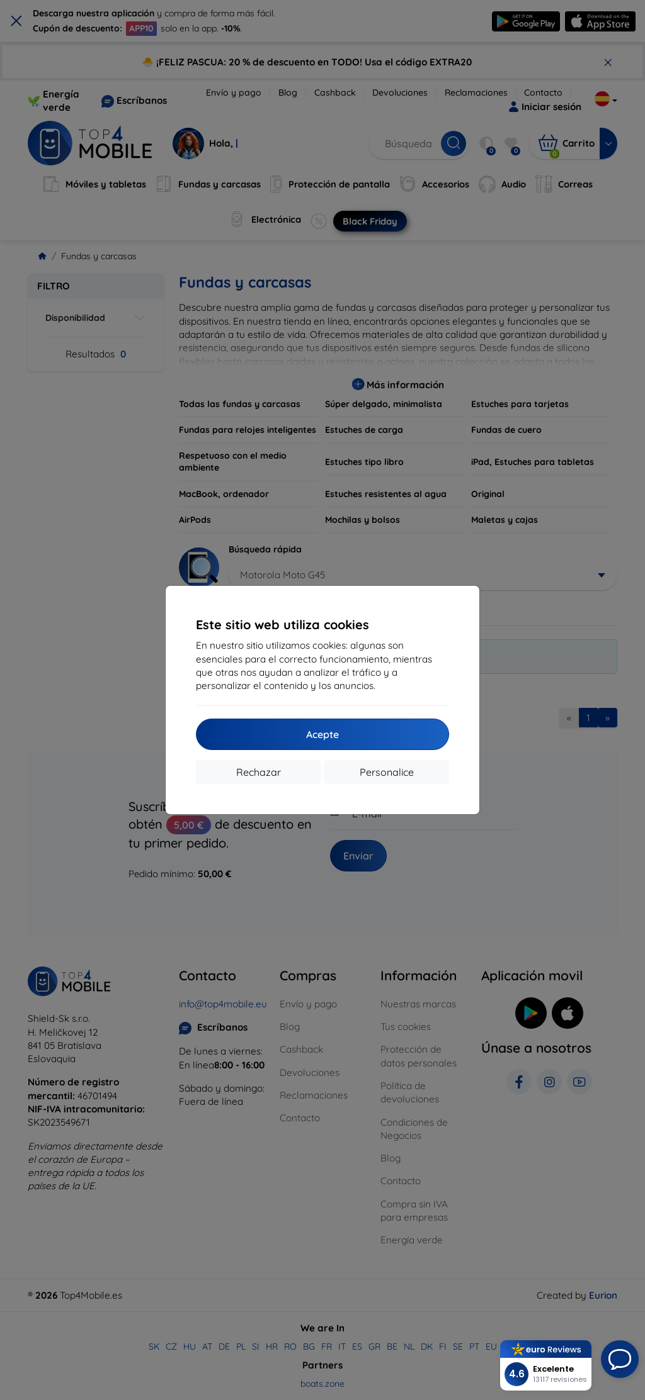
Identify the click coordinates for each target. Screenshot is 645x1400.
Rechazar (258, 772)
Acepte (322, 734)
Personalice (387, 772)
